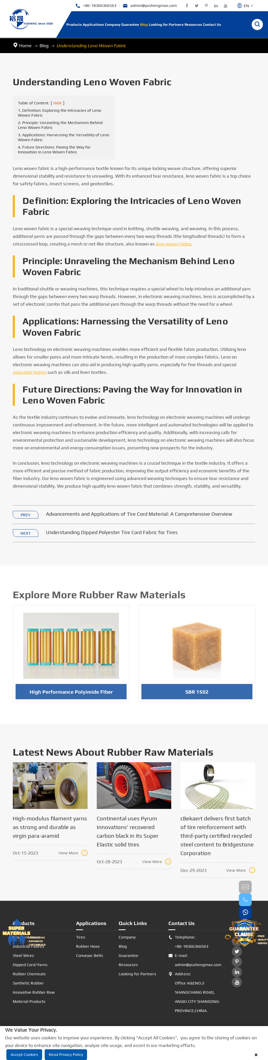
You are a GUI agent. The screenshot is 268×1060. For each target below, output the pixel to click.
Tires (80, 937)
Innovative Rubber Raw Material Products (34, 997)
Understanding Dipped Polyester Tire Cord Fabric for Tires (112, 532)
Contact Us (212, 24)
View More (73, 853)
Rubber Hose (88, 946)
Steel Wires (23, 955)
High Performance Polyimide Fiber (71, 694)
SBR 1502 (197, 694)
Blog (144, 24)
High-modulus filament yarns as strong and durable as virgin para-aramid (50, 827)
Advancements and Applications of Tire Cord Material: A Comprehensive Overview (139, 514)
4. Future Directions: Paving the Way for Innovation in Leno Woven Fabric (54, 150)
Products (74, 24)
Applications (93, 24)
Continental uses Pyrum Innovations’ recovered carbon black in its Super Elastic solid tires (128, 831)
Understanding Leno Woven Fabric (91, 45)
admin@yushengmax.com (150, 5)
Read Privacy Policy (66, 1054)
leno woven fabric (173, 244)
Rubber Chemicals (29, 973)
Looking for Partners (166, 24)
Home (25, 45)
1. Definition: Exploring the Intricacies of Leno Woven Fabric (59, 113)
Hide (57, 103)
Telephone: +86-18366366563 (188, 942)
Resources (193, 24)
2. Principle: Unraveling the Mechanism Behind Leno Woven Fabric (60, 125)
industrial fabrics (29, 372)
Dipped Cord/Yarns (30, 964)
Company (112, 24)
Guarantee (130, 24)
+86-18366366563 (95, 5)
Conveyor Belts (89, 955)
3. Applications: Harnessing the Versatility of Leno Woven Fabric (63, 137)
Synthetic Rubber (28, 983)
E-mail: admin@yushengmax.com (194, 960)
